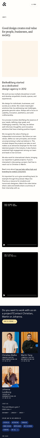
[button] (4, 232)
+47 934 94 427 (6, 349)
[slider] (22, 233)
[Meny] (34, 4)
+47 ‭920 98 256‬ (26, 349)
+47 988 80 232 (7, 386)
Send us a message (10, 309)
